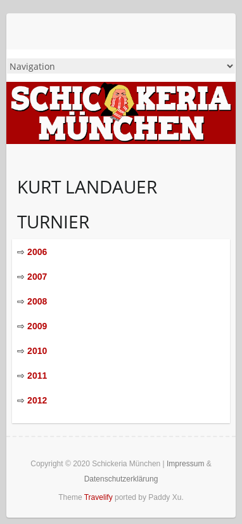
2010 (37, 351)
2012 (37, 400)
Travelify (98, 497)
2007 (37, 277)
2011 (37, 375)
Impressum (185, 463)
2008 (37, 301)
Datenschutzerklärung (121, 479)
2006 (37, 252)
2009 (37, 326)
